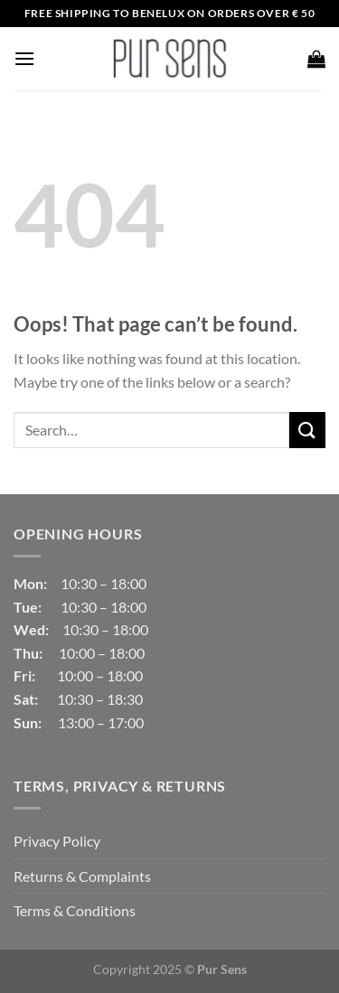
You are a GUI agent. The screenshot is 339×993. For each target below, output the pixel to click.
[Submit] (307, 429)
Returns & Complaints (82, 876)
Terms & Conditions (75, 910)
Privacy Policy (57, 840)
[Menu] (24, 58)
